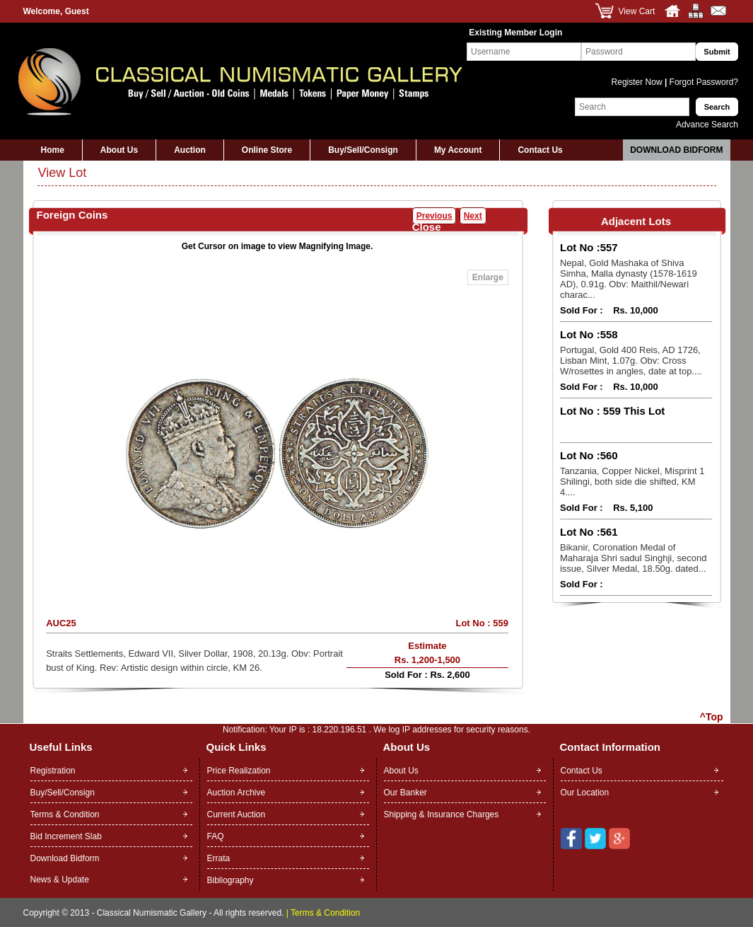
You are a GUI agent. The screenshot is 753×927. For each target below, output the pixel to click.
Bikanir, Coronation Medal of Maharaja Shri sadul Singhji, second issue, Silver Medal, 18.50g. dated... (633, 558)
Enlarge (487, 277)
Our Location (585, 793)
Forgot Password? (702, 82)
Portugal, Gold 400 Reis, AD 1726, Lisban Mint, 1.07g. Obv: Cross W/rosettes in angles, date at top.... (631, 360)
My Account (458, 150)
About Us (119, 150)
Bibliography (230, 880)
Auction (190, 150)
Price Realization (239, 771)
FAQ (215, 836)
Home (52, 150)
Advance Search (707, 124)
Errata (218, 858)
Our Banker (405, 793)
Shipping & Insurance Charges (441, 814)
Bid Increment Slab (66, 836)
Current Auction (236, 814)
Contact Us (540, 150)
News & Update (59, 880)
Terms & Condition (65, 814)
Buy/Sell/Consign (363, 150)
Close (426, 227)
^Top (711, 716)
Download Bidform (676, 150)
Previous (434, 216)
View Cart (637, 11)
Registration (53, 771)
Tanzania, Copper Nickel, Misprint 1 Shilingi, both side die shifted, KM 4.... (632, 481)
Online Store (267, 150)
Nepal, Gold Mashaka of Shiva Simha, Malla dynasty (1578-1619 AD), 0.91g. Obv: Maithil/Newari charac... (628, 279)
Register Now (638, 82)
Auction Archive (236, 793)
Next (473, 216)
